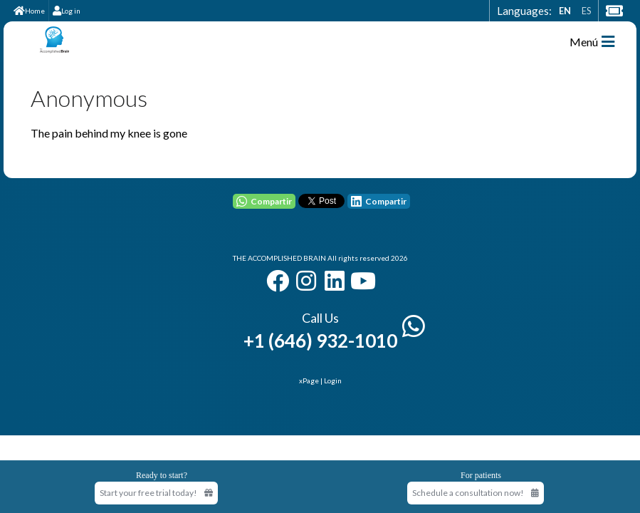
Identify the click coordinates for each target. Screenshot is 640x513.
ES (586, 10)
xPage (309, 380)
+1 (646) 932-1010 (320, 340)
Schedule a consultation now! (475, 492)
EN (565, 10)
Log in (66, 11)
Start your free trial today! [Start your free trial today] (156, 492)
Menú (592, 41)
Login (333, 380)
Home (29, 11)
